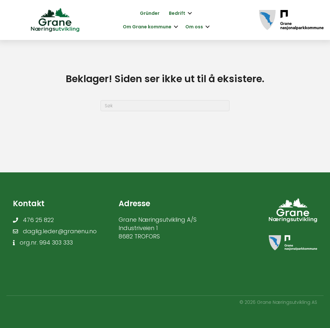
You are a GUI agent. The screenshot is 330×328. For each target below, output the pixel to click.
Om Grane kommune (147, 27)
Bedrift (177, 13)
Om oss (194, 27)
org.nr (28, 242)
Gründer (150, 13)
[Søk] (165, 105)
